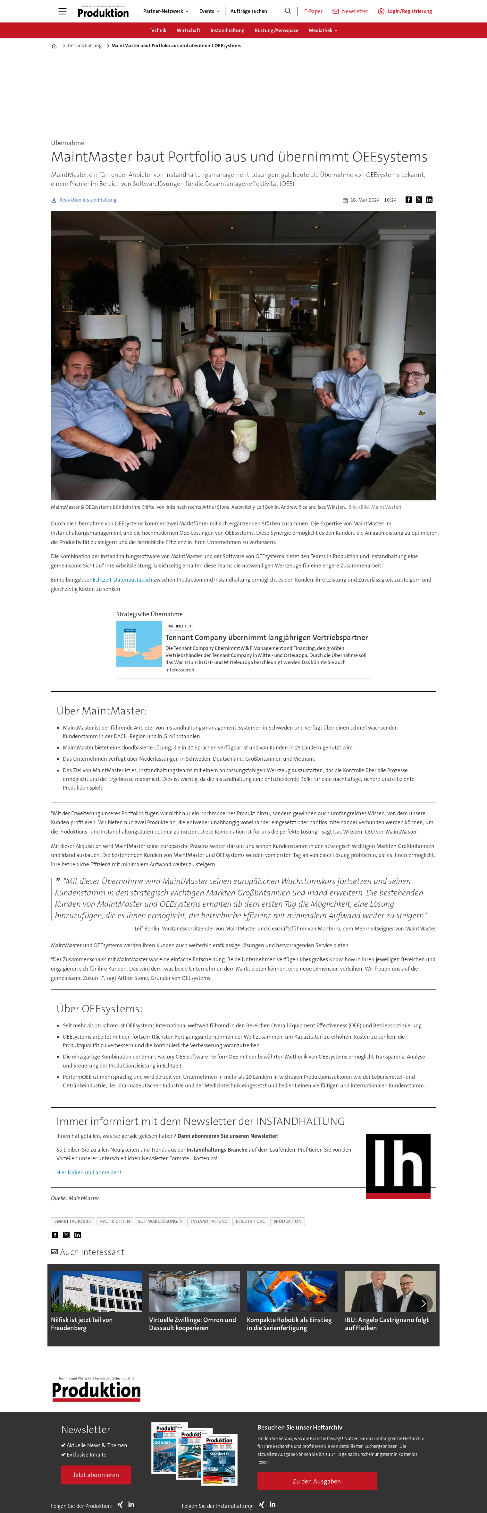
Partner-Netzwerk (163, 11)
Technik (158, 30)
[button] (423, 1303)
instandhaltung (209, 1221)
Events (206, 11)
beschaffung (251, 1221)
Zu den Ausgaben (317, 1481)
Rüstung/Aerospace (276, 30)
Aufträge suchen (249, 11)
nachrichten (115, 1221)
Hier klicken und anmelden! (88, 1172)
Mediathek (320, 30)
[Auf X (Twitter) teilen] (420, 200)
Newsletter (355, 11)
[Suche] (287, 11)
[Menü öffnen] (62, 11)
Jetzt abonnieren (96, 1475)
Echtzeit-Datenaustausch (122, 579)
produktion (287, 1221)
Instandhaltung (228, 30)
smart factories (73, 1221)
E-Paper (313, 11)
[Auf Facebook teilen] (410, 200)
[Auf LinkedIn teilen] (430, 200)
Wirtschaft (188, 30)
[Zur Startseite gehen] (103, 11)
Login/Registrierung (410, 11)
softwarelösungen (160, 1221)
